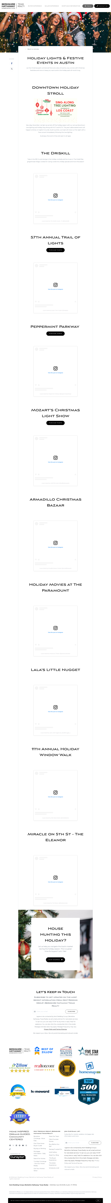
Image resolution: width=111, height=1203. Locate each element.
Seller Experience (52, 6)
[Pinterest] (19, 1145)
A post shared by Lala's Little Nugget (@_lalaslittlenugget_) (55, 732)
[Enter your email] (50, 1011)
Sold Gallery (53, 1152)
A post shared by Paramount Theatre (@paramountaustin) (55, 653)
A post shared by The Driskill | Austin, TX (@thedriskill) (55, 221)
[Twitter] (13, 1145)
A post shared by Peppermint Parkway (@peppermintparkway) (55, 394)
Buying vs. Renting (40, 1148)
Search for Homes (39, 1158)
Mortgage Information (71, 6)
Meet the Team (54, 1136)
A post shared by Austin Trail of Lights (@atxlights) (55, 310)
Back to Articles (33, 49)
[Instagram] (26, 1145)
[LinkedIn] (16, 1145)
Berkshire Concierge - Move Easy (39, 1138)
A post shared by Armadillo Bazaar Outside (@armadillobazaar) (55, 568)
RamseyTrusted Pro (55, 1149)
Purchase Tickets (55, 250)
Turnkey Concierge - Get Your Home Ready (40, 1163)
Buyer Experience (35, 6)
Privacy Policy (97, 1177)
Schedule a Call (54, 1168)
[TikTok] (10, 1149)
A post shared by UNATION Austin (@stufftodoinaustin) (55, 483)
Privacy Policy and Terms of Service (55, 1029)
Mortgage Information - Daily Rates (40, 1153)
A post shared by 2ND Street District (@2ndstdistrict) (55, 818)
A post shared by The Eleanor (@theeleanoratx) (55, 903)
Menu (87, 6)
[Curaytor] (17, 1158)
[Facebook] (10, 1145)
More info (87, 1200)
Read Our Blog (54, 1155)
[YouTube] (23, 1145)
